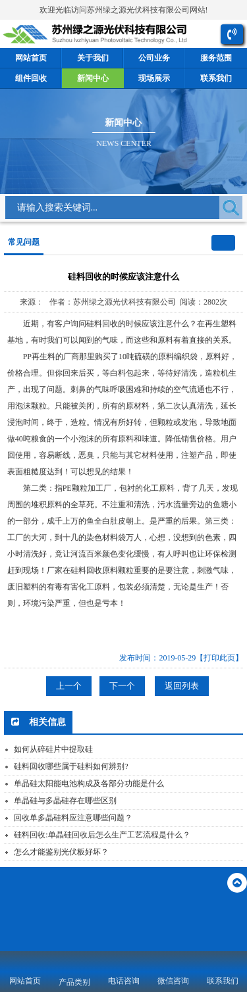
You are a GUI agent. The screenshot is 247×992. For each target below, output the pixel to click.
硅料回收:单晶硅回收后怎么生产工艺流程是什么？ (102, 834)
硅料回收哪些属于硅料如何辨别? (71, 766)
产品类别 (74, 982)
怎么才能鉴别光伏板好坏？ (61, 851)
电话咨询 (124, 980)
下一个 (122, 686)
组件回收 (31, 78)
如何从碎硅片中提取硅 (53, 749)
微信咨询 (173, 980)
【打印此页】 (219, 657)
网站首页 (31, 57)
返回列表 (182, 686)
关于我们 (93, 57)
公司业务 (154, 57)
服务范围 (216, 57)
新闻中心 (93, 78)
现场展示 (154, 78)
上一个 (69, 686)
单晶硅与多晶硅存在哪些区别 (65, 800)
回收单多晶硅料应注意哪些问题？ (73, 817)
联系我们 (216, 78)
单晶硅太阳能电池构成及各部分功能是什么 (89, 783)
